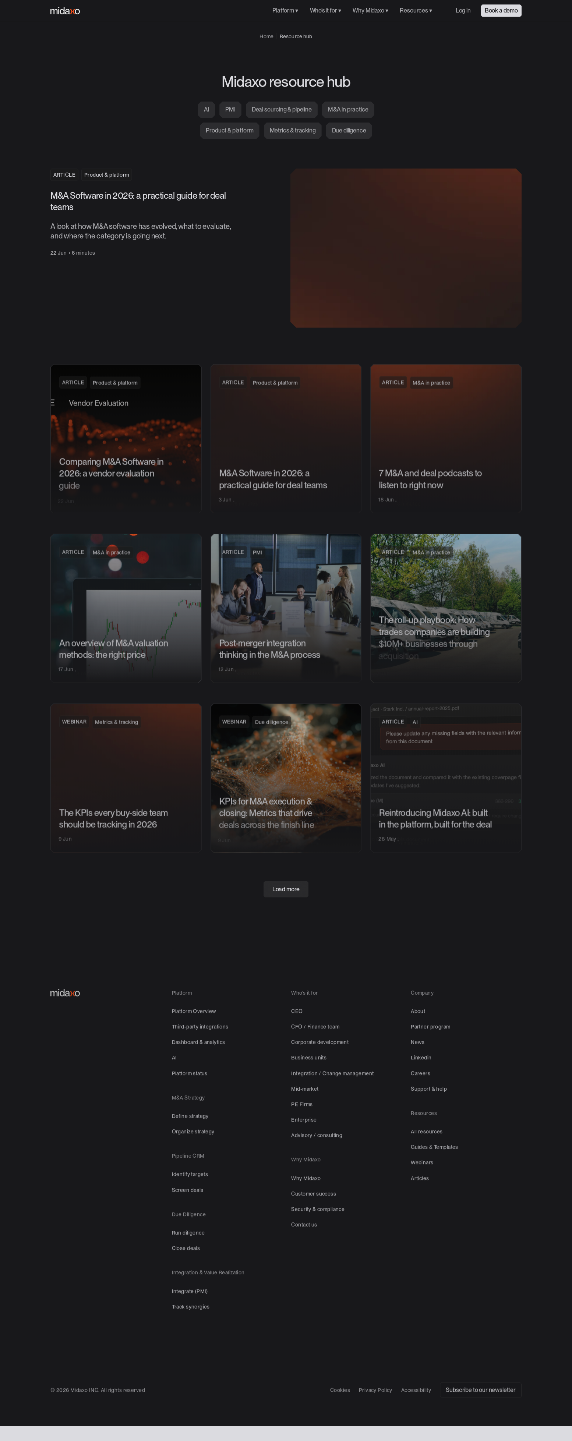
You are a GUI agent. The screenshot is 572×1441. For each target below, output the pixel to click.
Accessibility (416, 1413)
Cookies (340, 1413)
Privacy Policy (375, 1413)
